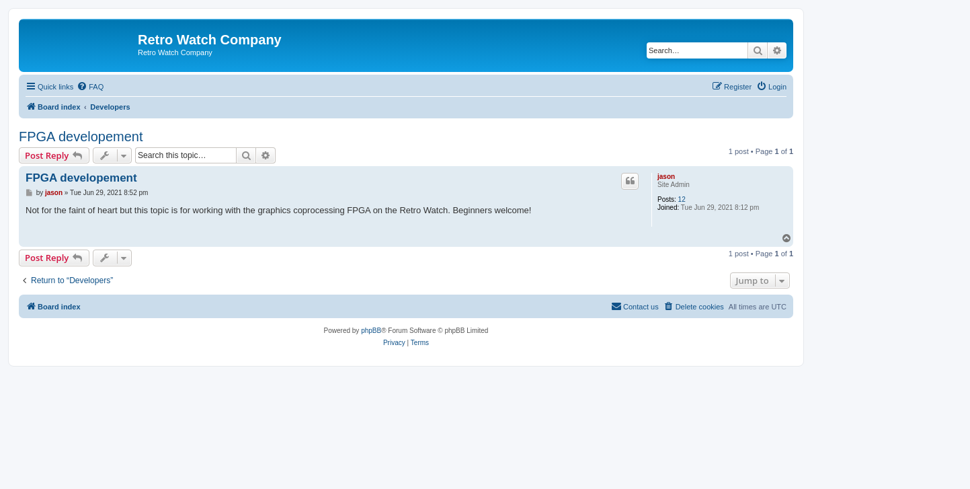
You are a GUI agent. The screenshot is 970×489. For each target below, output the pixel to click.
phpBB (371, 330)
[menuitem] (90, 87)
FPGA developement (81, 136)
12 (682, 199)
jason (666, 176)
